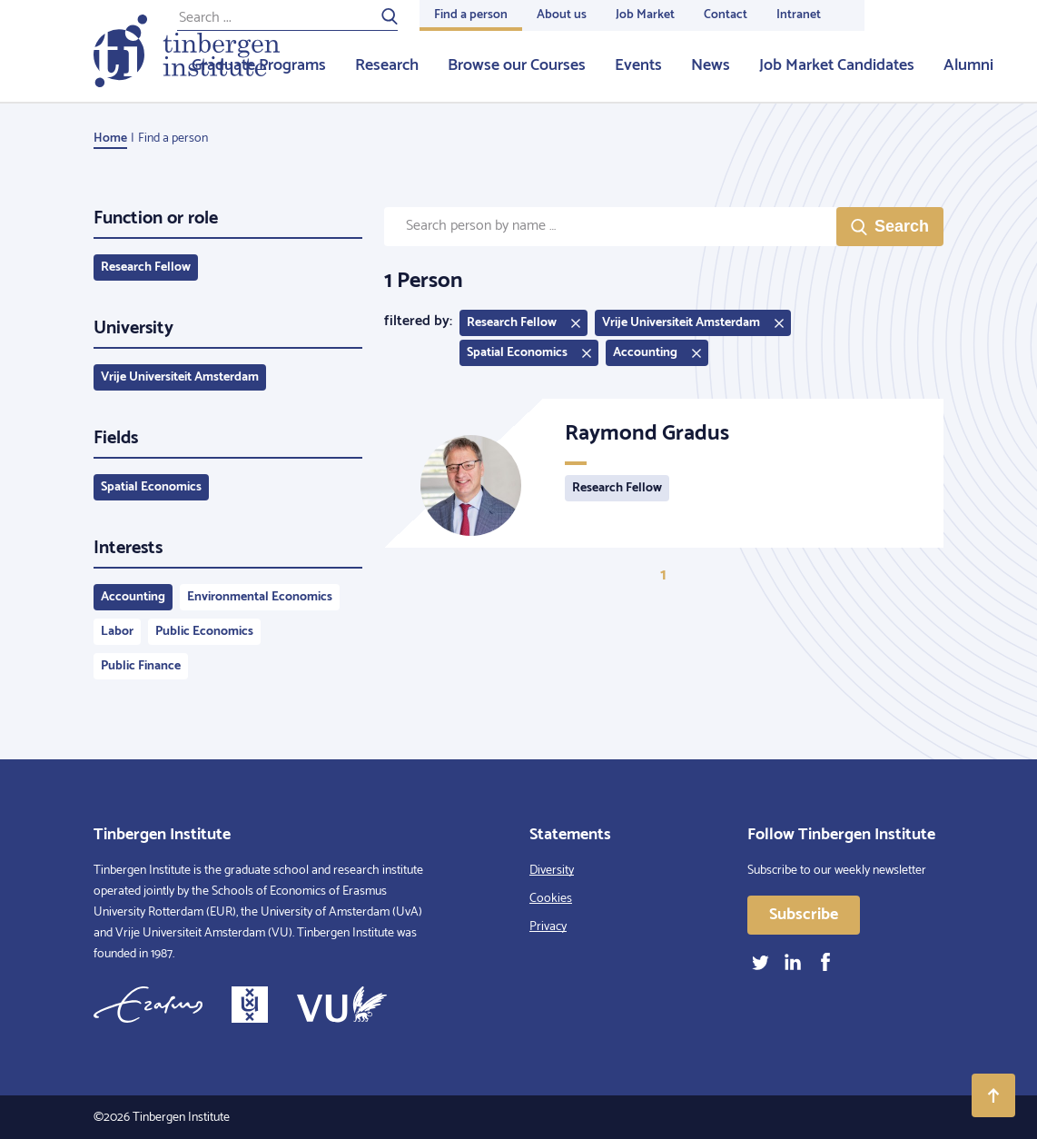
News (710, 65)
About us (562, 15)
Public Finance (141, 666)
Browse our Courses (517, 65)
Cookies (550, 898)
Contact (725, 15)
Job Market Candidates (836, 65)
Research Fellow (146, 267)
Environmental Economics (259, 597)
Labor (117, 631)
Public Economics (204, 631)
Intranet (798, 15)
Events (638, 65)
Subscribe (803, 914)
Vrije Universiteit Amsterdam (180, 377)
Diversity (551, 870)
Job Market (645, 15)
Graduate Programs (259, 65)
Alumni (968, 65)
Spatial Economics (151, 487)
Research (387, 65)
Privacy (548, 926)
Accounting (133, 597)
